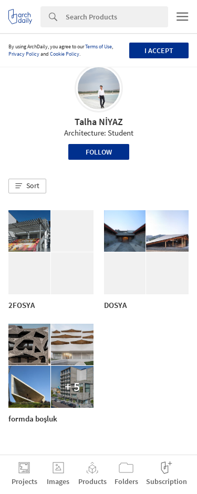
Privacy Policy (23, 53)
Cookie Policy (64, 53)
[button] (27, 186)
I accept (158, 50)
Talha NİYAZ (99, 122)
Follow (99, 152)
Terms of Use (98, 46)
